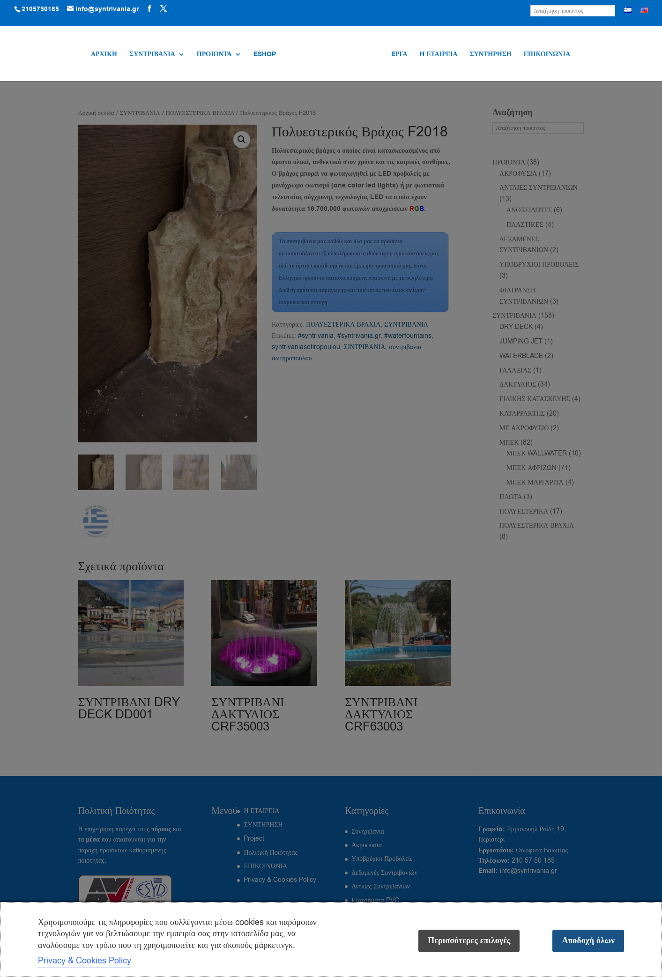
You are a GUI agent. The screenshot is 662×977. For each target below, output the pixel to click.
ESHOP (265, 55)
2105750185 (40, 9)
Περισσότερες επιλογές (469, 941)
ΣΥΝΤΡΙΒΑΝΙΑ (153, 55)
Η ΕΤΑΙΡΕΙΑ (437, 55)
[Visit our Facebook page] (149, 9)
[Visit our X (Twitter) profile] (163, 9)
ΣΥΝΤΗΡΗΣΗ (489, 55)
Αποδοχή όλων (588, 941)
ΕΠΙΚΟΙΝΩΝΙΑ (546, 55)
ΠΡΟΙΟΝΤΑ (215, 55)
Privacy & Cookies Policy (84, 960)
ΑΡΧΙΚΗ (105, 55)
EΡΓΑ (398, 55)
